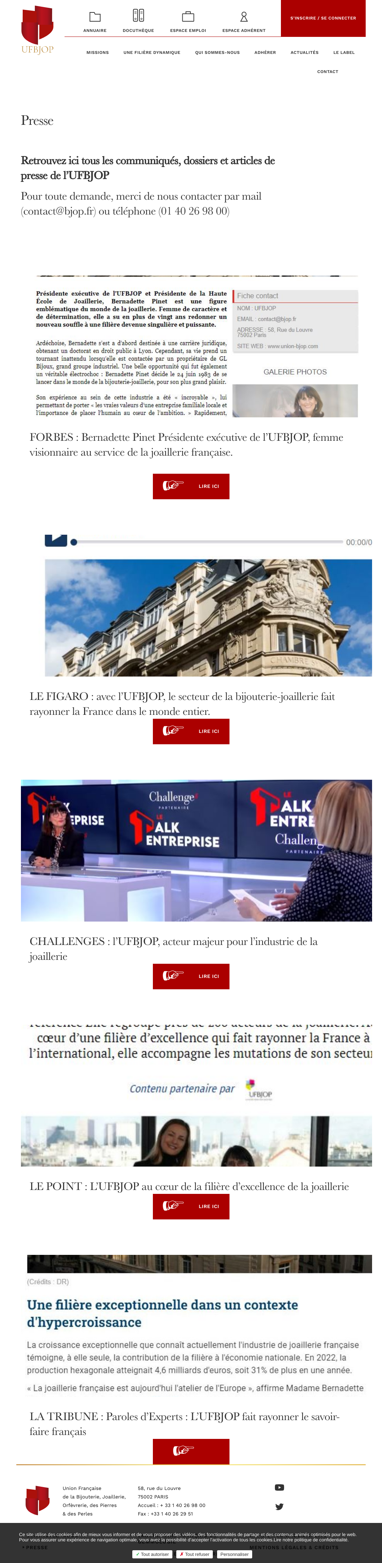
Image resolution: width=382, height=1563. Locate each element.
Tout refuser (194, 1554)
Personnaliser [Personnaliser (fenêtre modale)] (235, 1554)
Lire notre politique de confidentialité (310, 1539)
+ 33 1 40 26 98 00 (182, 1505)
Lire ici (191, 486)
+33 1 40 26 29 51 (172, 1514)
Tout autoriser (152, 1554)
